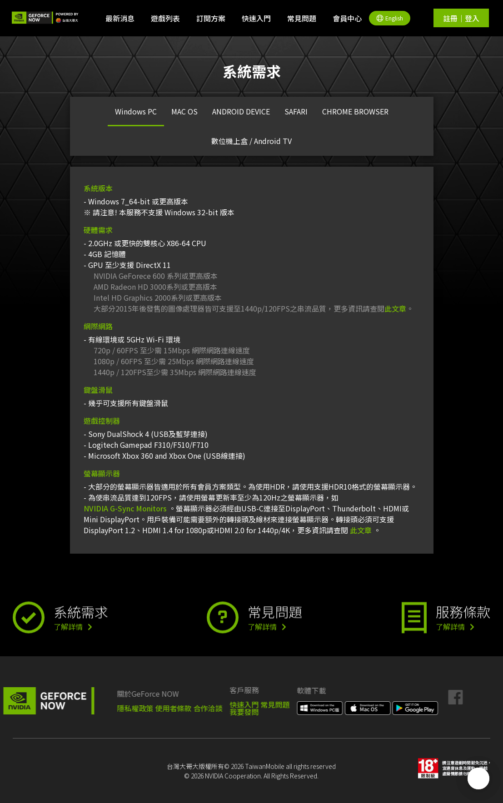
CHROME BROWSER (355, 111)
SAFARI (296, 111)
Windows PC (136, 111)
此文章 (395, 308)
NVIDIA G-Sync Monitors (125, 508)
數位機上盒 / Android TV (251, 140)
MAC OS (184, 111)
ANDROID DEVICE (241, 111)
